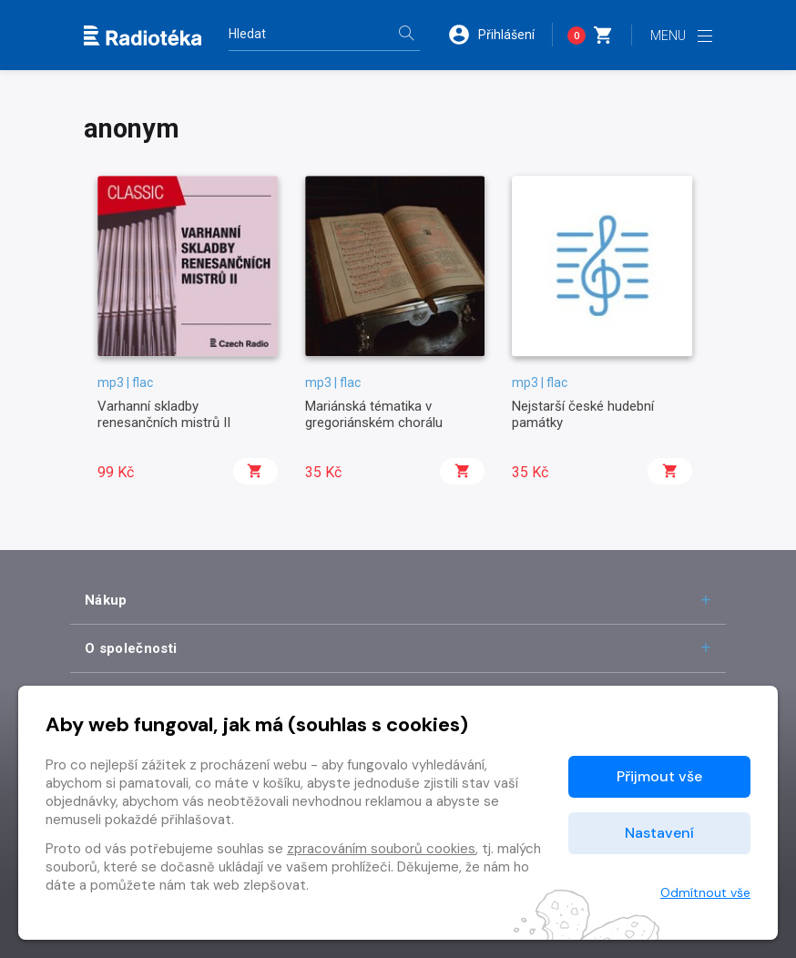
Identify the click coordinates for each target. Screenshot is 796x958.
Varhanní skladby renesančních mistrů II (163, 414)
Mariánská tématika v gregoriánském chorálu (374, 414)
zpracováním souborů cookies (381, 849)
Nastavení (659, 832)
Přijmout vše (659, 776)
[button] (500, 34)
